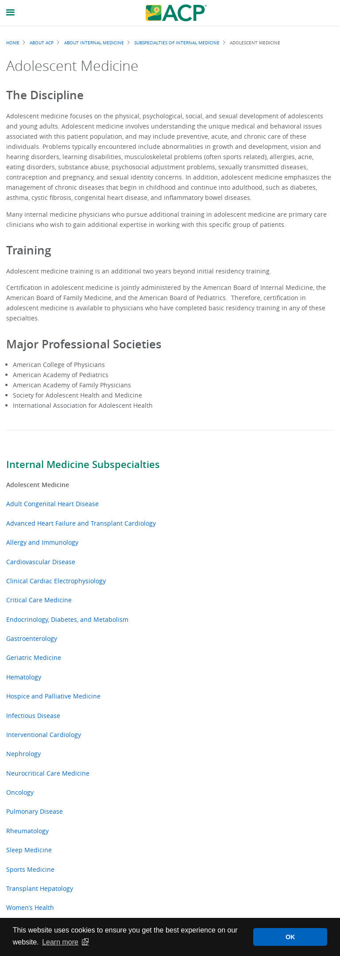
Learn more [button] (60, 942)
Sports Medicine (30, 869)
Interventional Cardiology (43, 734)
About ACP (42, 42)
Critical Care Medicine (39, 600)
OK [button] (290, 936)
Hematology (23, 677)
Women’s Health (30, 907)
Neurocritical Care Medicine (47, 773)
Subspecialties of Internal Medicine (177, 42)
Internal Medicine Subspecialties (83, 464)
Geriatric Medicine (33, 657)
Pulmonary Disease (34, 811)
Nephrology (23, 753)
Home (12, 42)
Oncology (20, 792)
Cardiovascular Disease (40, 562)
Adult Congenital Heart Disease (52, 503)
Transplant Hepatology (39, 888)
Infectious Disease (33, 715)
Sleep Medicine (29, 850)
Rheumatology (27, 831)
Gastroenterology (31, 638)
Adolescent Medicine (37, 484)
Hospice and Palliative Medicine (53, 696)
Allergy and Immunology (42, 542)
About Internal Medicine (94, 42)
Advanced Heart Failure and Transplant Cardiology (81, 523)
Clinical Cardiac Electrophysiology (56, 581)
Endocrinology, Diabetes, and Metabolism (67, 619)
